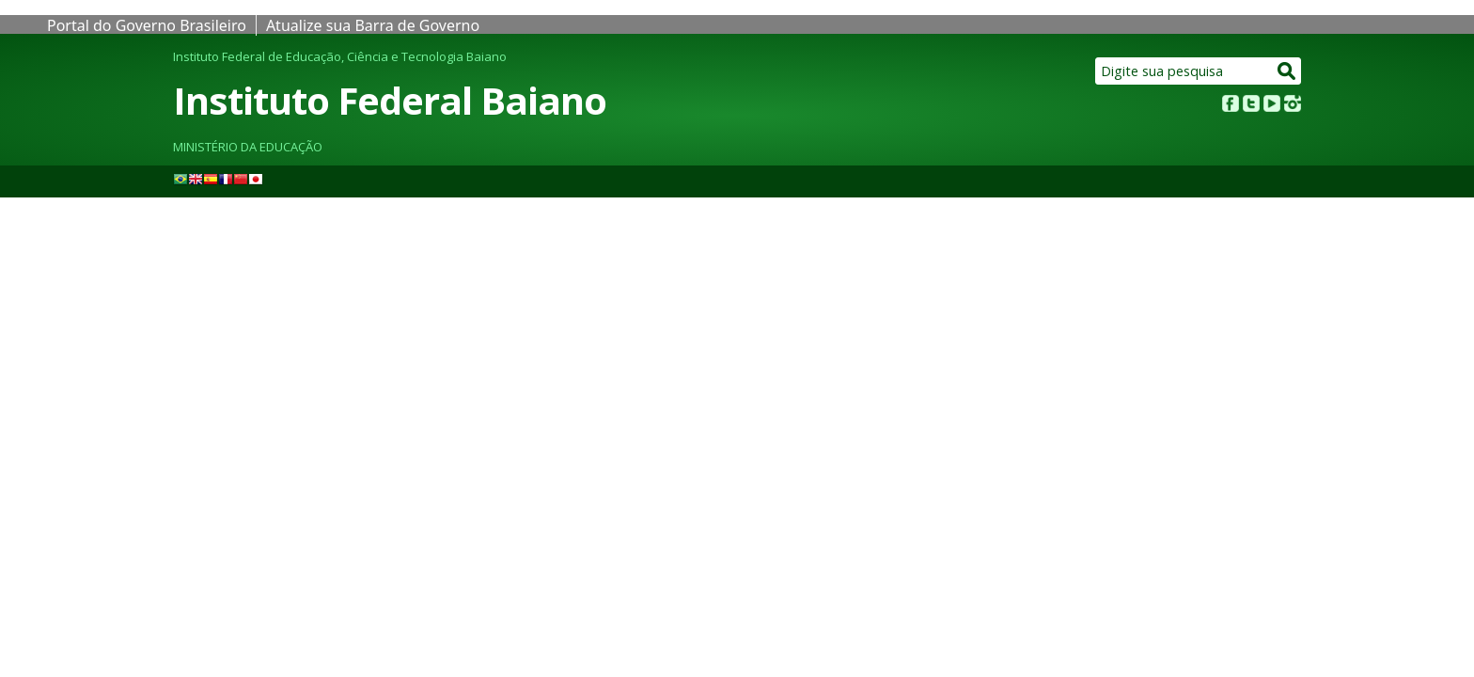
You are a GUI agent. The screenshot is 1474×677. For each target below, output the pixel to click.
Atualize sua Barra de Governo (372, 25)
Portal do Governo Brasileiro (146, 25)
